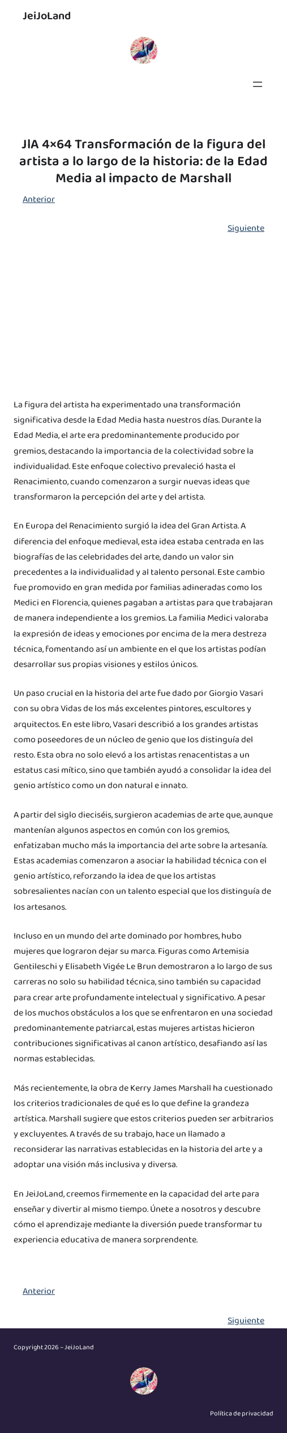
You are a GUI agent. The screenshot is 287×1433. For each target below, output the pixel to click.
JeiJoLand (47, 16)
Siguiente (246, 228)
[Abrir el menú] (257, 84)
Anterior (39, 199)
